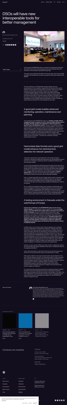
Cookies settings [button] (24, 403)
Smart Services (22, 386)
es (62, 2)
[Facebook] (59, 400)
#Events (5, 338)
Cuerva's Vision (6, 386)
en (63, 2)
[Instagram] (61, 400)
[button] (11, 328)
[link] (13, 45)
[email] (11, 45)
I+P (35, 378)
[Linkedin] (33, 299)
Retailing (20, 392)
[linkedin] (15, 45)
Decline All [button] (30, 403)
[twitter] (8, 45)
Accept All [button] (35, 403)
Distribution (21, 384)
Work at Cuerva (6, 389)
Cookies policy (4, 400)
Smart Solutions (22, 389)
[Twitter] (57, 400)
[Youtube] (63, 400)
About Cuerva (6, 381)
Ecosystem (5, 384)
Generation (21, 381)
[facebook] (6, 45)
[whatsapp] (9, 45)
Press (4, 392)
